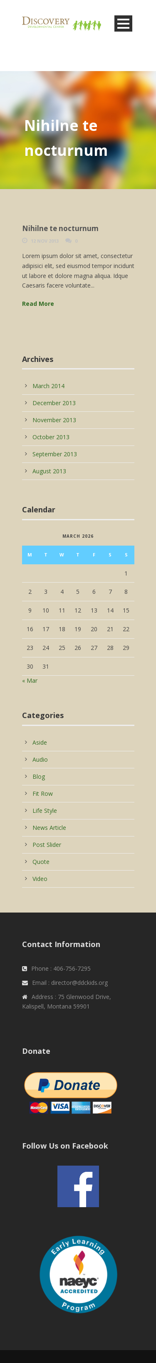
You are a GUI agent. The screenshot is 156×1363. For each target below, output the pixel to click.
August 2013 (49, 471)
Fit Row (42, 793)
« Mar (29, 680)
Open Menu (123, 23)
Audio (40, 759)
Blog (38, 776)
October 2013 (50, 437)
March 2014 (48, 386)
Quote (41, 862)
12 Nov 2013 (45, 241)
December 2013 (54, 403)
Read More (38, 304)
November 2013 (54, 420)
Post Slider (46, 845)
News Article (49, 828)
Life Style (44, 810)
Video (39, 879)
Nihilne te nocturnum (60, 228)
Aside (39, 742)
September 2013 (54, 454)
